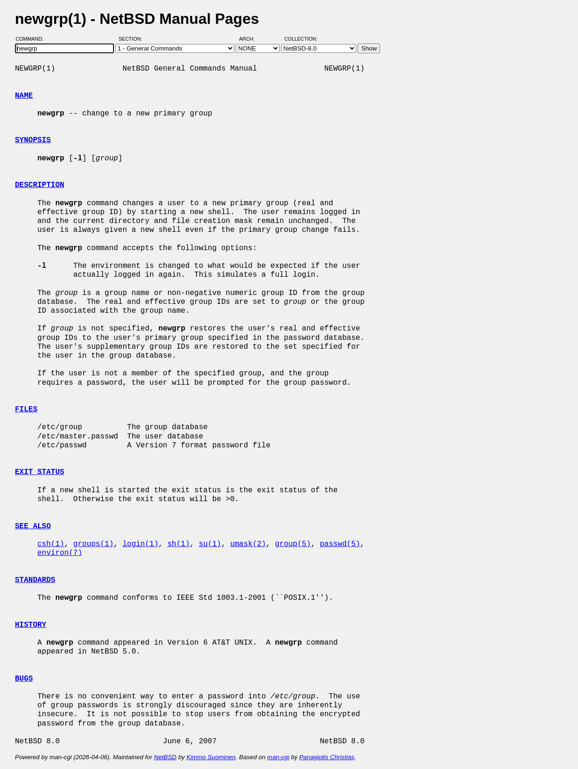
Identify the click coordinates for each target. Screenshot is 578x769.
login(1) (140, 544)
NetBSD (165, 757)
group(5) (293, 544)
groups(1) (93, 544)
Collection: (300, 39)
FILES (26, 409)
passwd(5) (340, 544)
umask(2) (248, 544)
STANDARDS (35, 580)
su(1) (210, 544)
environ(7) (59, 553)
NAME (24, 96)
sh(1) (178, 544)
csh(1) (50, 544)
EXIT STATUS (39, 472)
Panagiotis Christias (326, 757)
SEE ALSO (33, 526)
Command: (32, 39)
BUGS (24, 679)
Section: (132, 39)
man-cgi (278, 757)
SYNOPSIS (33, 140)
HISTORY (30, 625)
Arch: (251, 39)
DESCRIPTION (39, 185)
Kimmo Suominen (210, 757)
